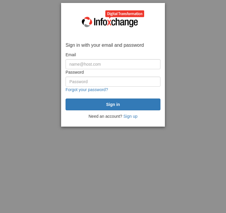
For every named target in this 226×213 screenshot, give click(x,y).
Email (71, 54)
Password (75, 72)
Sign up (130, 116)
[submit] (113, 104)
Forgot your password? (87, 89)
